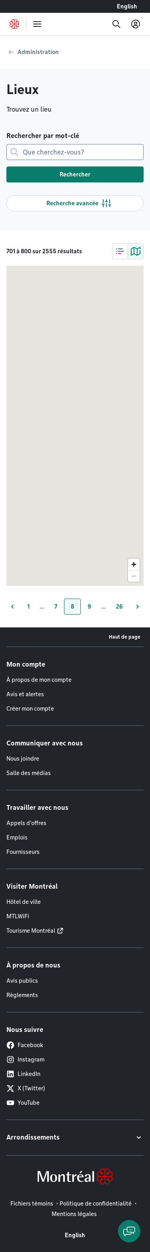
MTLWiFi (17, 916)
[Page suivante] (138, 607)
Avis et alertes (25, 694)
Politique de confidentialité (96, 1203)
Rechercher (75, 174)
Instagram (25, 1060)
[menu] (37, 24)
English (127, 6)
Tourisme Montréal (30, 930)
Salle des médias (28, 773)
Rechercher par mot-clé (42, 136)
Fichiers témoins (31, 1203)
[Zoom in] (134, 564)
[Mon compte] (136, 24)
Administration (38, 52)
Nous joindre (22, 758)
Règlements (22, 995)
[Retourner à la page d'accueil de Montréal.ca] (14, 24)
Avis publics (22, 981)
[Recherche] (116, 24)
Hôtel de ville (23, 902)
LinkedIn (23, 1074)
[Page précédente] (12, 607)
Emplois (17, 837)
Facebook (24, 1045)
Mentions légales (74, 1214)
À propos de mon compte (39, 680)
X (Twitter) (25, 1088)
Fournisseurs (23, 852)
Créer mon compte (30, 708)
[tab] (120, 251)
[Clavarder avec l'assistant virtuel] (129, 1231)
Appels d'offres (26, 823)
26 (123, 608)
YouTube (23, 1103)
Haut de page (124, 637)
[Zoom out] (134, 576)
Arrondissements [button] (33, 1137)
